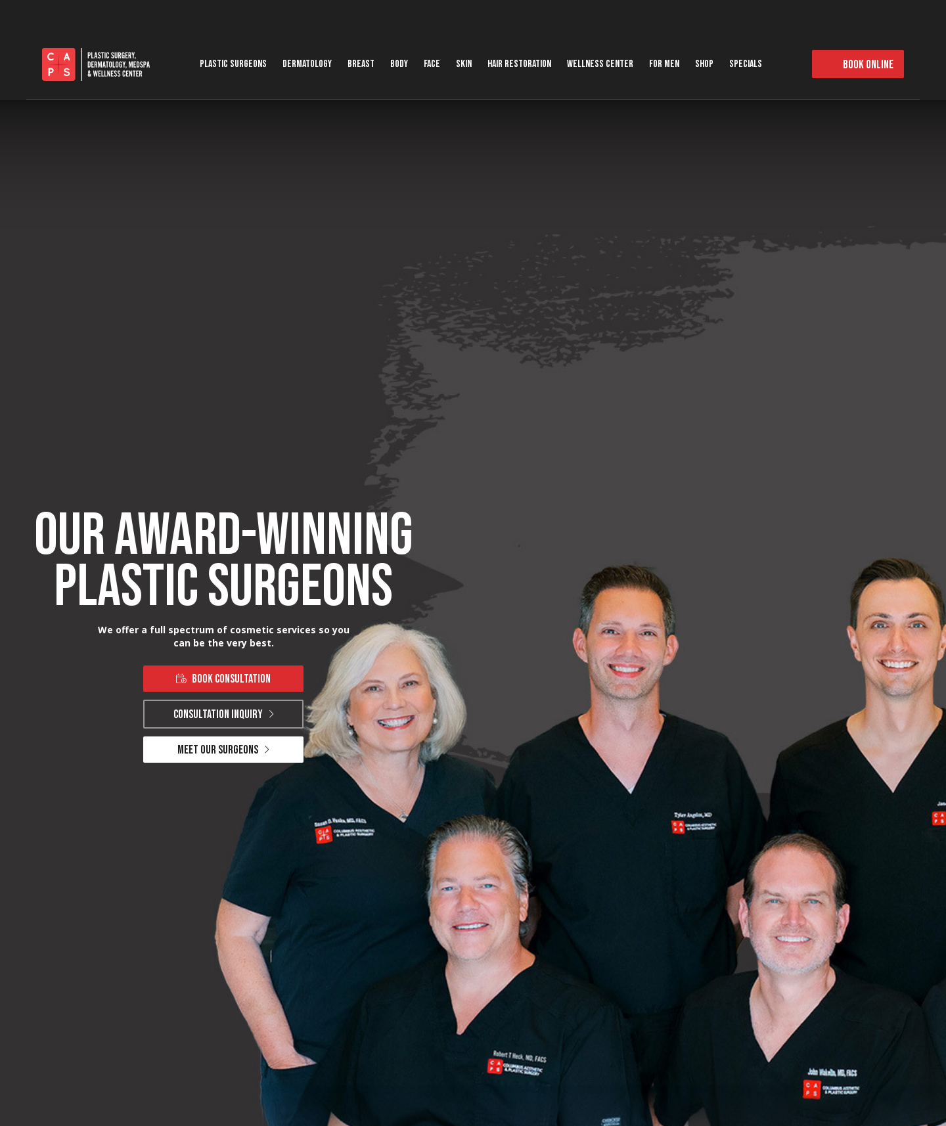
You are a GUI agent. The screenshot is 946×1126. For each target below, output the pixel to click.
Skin (464, 64)
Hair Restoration (519, 64)
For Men (664, 64)
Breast (361, 64)
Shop (704, 64)
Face (432, 64)
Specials (745, 64)
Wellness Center (600, 64)
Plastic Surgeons (233, 64)
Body (399, 64)
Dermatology (307, 64)
